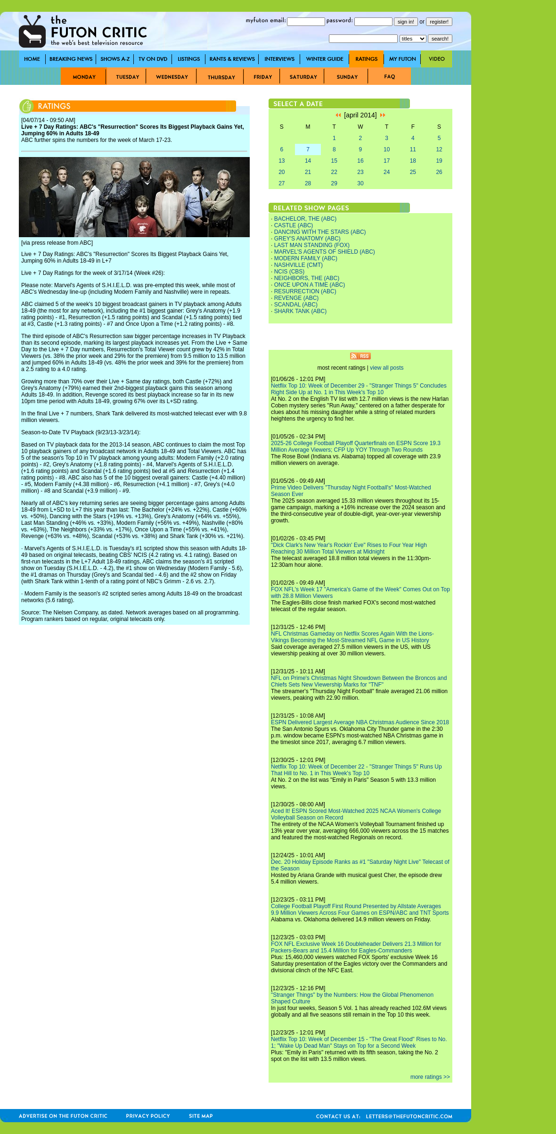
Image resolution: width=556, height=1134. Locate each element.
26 (439, 172)
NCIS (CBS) (289, 271)
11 (413, 149)
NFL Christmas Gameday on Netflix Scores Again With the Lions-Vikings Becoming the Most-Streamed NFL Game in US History (352, 637)
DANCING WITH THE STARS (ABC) (320, 232)
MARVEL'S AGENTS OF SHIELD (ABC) (324, 251)
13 (281, 160)
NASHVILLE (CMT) (298, 265)
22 (334, 172)
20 (281, 172)
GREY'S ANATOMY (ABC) (307, 238)
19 (439, 160)
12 (439, 149)
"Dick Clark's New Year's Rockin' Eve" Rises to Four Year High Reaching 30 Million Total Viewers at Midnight (349, 548)
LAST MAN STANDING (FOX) (312, 245)
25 (413, 172)
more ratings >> (430, 1077)
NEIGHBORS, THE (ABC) (306, 278)
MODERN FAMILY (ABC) (305, 258)
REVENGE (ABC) (296, 298)
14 (308, 160)
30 (360, 183)
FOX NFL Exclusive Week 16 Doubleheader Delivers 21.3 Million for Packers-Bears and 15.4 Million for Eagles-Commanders (356, 947)
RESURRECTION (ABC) (305, 291)
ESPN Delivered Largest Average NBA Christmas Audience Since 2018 (360, 722)
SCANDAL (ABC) (296, 304)
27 (281, 183)
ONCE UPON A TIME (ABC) (309, 284)
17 (387, 160)
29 (334, 183)
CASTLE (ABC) (293, 225)
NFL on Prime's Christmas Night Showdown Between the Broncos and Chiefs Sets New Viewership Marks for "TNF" (359, 681)
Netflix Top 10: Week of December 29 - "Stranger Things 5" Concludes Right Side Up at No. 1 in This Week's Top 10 (359, 389)
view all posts (386, 367)
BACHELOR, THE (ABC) (305, 218)
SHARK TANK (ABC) (300, 311)
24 (387, 172)
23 (360, 172)
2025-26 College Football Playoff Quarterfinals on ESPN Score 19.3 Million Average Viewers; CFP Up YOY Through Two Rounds (356, 446)
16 (360, 160)
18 (413, 160)
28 (308, 183)
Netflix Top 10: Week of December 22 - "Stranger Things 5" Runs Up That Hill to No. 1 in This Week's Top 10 (356, 770)
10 (387, 149)
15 (334, 160)
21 (308, 172)
